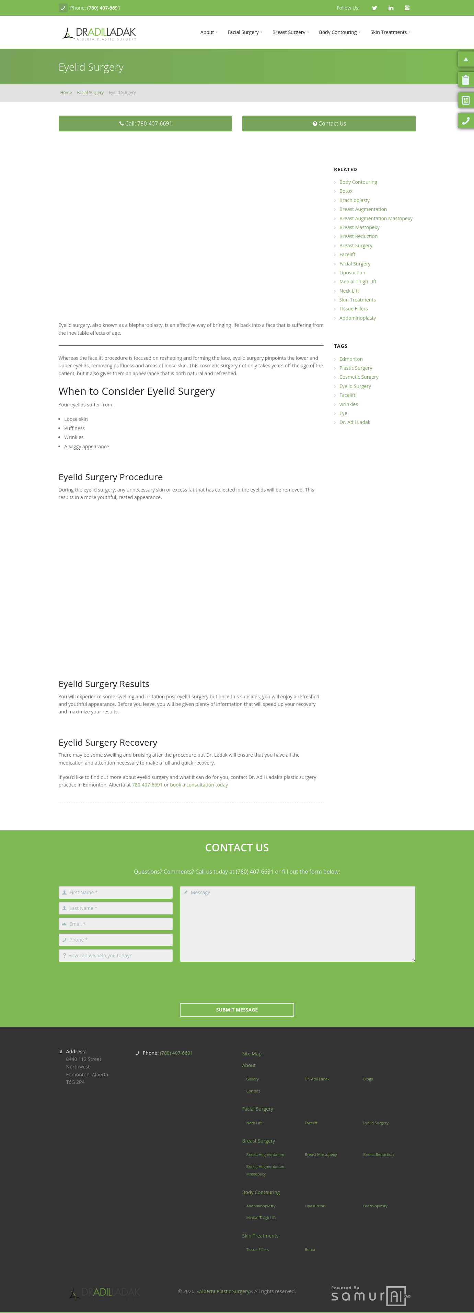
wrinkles (348, 404)
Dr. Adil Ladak (354, 422)
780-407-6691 (147, 784)
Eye (343, 413)
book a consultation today (198, 784)
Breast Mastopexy (359, 227)
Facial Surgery (90, 92)
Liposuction (352, 272)
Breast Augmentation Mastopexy (376, 218)
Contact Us (328, 123)
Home (66, 92)
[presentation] (237, 981)
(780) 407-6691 (103, 7)
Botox (345, 191)
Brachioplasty (354, 200)
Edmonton (351, 359)
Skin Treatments (357, 299)
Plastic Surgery (355, 368)
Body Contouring (358, 182)
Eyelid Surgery (355, 386)
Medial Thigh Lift (358, 281)
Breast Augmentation (363, 209)
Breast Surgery (355, 245)
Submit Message (237, 1009)
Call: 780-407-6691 (145, 123)
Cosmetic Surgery (359, 377)
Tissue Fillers (353, 308)
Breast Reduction (358, 236)
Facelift (347, 254)
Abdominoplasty (357, 318)
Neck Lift (349, 290)
